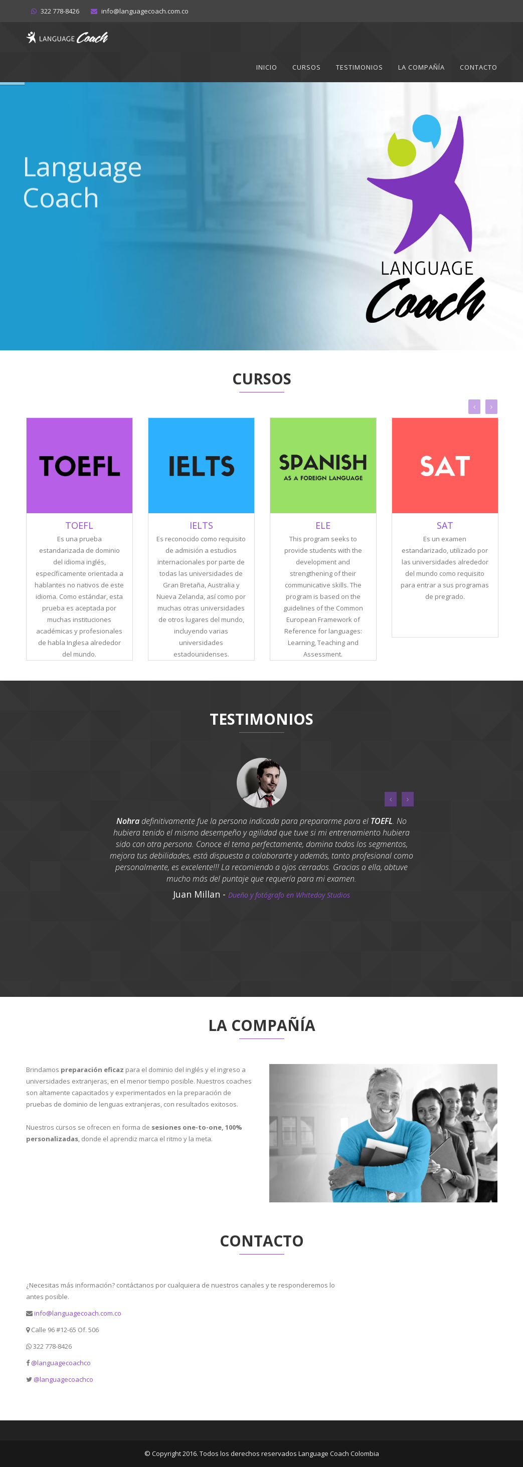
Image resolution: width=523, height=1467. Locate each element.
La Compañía (421, 67)
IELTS (201, 525)
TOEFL (79, 525)
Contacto (478, 67)
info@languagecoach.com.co (77, 1313)
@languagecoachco (61, 1362)
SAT (445, 525)
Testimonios (359, 67)
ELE (322, 525)
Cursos (306, 67)
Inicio (266, 67)
